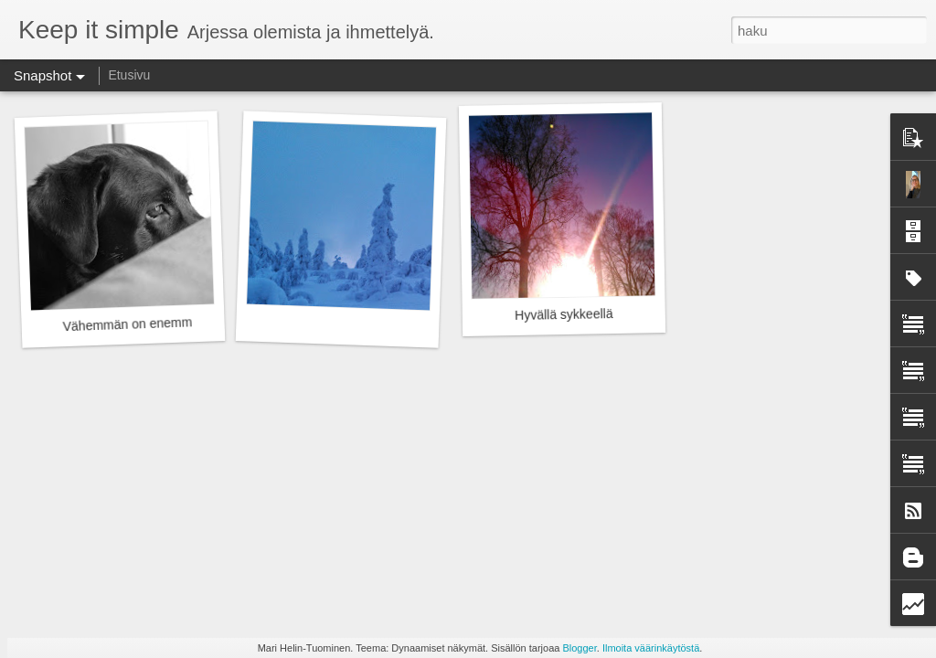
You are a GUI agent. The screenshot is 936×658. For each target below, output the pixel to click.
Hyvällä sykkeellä (564, 314)
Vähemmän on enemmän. (136, 324)
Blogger (579, 647)
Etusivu (129, 75)
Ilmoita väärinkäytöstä (650, 647)
